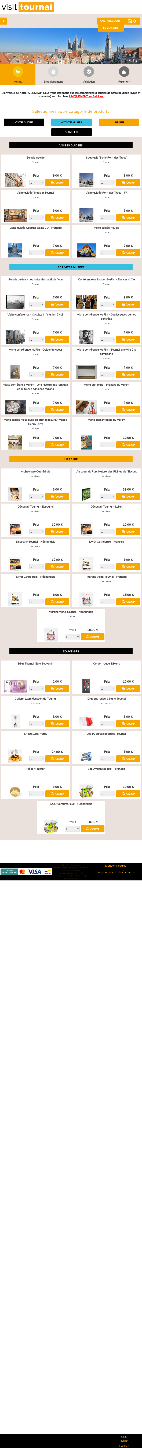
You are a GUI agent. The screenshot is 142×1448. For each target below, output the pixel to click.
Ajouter (59, 182)
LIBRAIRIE (119, 122)
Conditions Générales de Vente (115, 872)
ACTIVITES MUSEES (71, 122)
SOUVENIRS (71, 132)
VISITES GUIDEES (24, 122)
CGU (124, 1437)
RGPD (124, 1441)
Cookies (124, 1446)
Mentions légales (115, 865)
